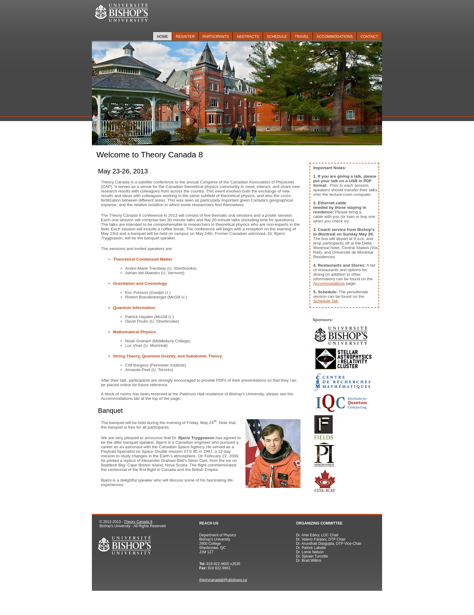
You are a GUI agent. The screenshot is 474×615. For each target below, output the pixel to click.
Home (162, 37)
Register (185, 37)
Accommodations (334, 37)
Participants (216, 37)
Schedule (277, 37)
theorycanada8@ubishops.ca (223, 580)
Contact (369, 37)
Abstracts (248, 37)
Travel (302, 37)
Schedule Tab (325, 301)
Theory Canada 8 (138, 522)
